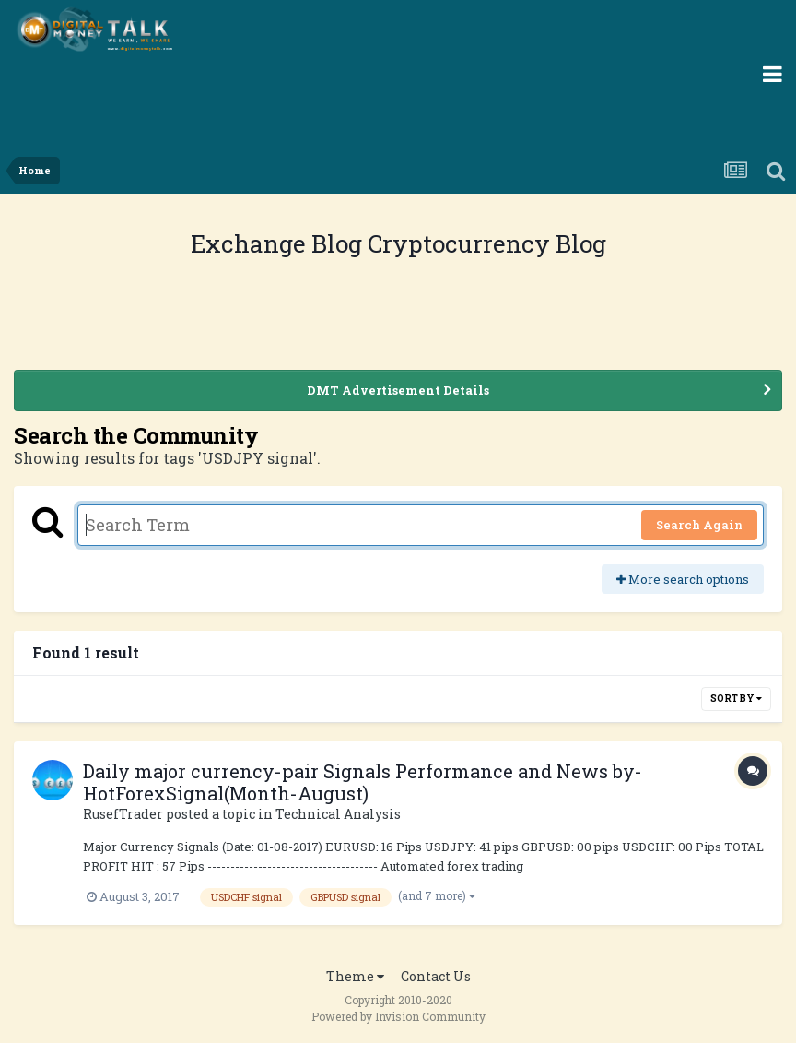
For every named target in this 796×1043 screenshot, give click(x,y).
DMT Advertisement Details (398, 390)
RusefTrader (123, 814)
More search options (682, 579)
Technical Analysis (338, 814)
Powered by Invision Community (398, 1016)
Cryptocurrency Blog (487, 243)
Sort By (736, 699)
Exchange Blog (279, 243)
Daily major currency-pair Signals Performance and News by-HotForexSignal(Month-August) (362, 782)
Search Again (699, 524)
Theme (355, 976)
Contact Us (436, 976)
